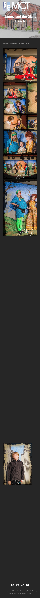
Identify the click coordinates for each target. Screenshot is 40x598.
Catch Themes (26, 593)
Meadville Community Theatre (23, 591)
